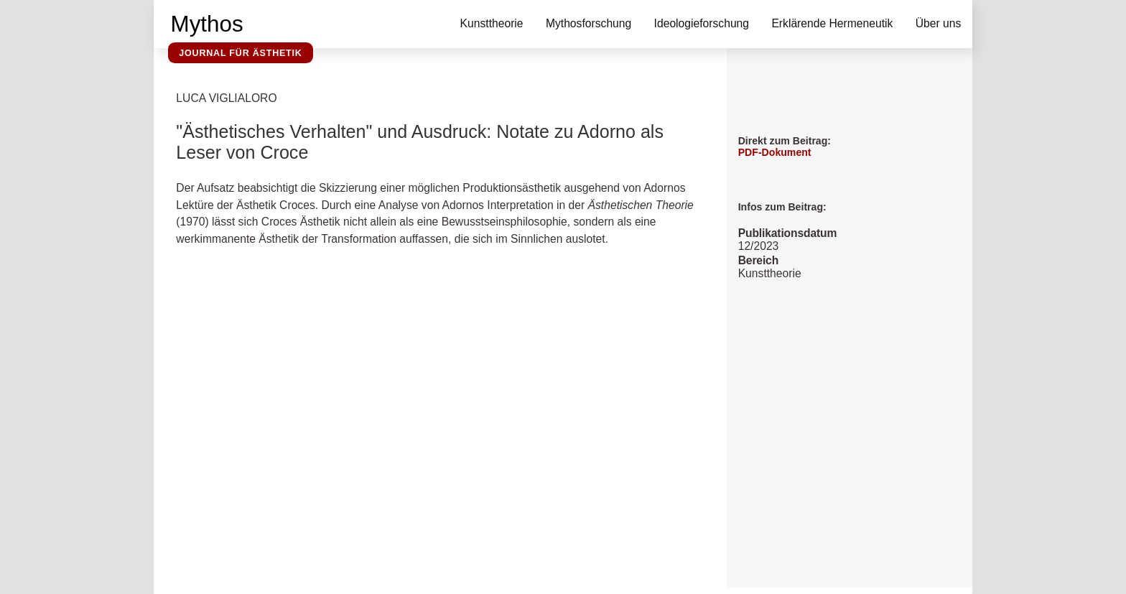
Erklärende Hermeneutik (832, 23)
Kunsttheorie (492, 23)
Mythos (207, 24)
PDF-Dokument (774, 152)
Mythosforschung (588, 23)
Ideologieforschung (701, 23)
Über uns (939, 23)
